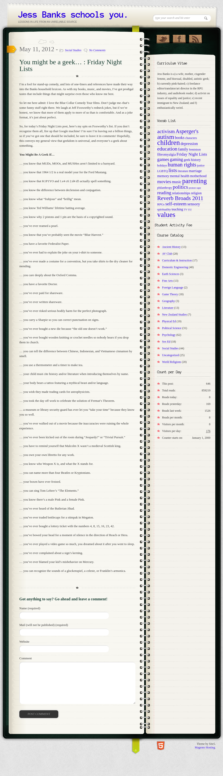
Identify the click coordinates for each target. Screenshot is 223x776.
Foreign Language (172, 287)
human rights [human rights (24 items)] (182, 165)
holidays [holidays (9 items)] (162, 165)
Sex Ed (166, 341)
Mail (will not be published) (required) (43, 625)
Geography (168, 301)
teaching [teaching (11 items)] (177, 209)
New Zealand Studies (174, 314)
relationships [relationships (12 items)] (181, 193)
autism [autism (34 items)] (165, 136)
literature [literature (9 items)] (183, 171)
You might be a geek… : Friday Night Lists (70, 65)
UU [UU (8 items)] (190, 209)
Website (24, 641)
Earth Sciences (170, 274)
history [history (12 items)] (196, 160)
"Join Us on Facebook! (179, 37)
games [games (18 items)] (163, 159)
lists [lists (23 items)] (172, 170)
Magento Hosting (205, 747)
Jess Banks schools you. (73, 14)
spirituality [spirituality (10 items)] (164, 209)
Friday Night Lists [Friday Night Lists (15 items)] (192, 154)
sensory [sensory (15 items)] (193, 204)
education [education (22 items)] (167, 149)
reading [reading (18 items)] (164, 192)
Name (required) (29, 608)
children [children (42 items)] (168, 142)
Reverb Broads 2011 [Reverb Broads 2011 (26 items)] (180, 198)
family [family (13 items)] (183, 149)
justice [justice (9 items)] (201, 165)
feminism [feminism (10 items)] (195, 149)
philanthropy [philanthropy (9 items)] (164, 187)
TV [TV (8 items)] (185, 209)
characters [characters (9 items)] (191, 138)
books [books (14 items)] (180, 137)
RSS (195, 37)
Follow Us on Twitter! (163, 37)
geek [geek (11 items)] (187, 160)
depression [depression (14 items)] (189, 143)
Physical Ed (169, 321)
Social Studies (73, 50)
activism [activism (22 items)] (166, 131)
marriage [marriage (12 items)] (195, 171)
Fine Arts (167, 280)
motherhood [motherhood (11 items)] (198, 176)
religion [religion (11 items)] (196, 193)
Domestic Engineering (175, 267)
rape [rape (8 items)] (198, 188)
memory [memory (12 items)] (163, 176)
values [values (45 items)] (166, 214)
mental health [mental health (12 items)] (179, 176)
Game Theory (170, 294)
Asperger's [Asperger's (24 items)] (187, 131)
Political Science (171, 328)
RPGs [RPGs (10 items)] (160, 204)
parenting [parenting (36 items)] (194, 181)
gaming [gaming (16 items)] (176, 159)
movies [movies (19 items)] (164, 181)
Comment (25, 658)
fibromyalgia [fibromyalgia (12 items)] (166, 154)
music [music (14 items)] (176, 182)
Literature (167, 307)
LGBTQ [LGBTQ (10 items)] (162, 171)
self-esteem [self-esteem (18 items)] (175, 203)
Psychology (169, 335)
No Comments (97, 50)
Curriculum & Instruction (177, 260)
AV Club (167, 253)
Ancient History (171, 247)
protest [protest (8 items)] (192, 188)
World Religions (171, 362)
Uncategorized (170, 355)
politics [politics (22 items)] (180, 187)
